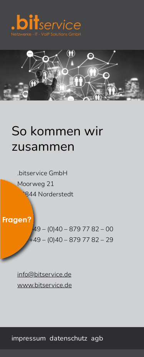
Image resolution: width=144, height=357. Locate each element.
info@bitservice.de (44, 274)
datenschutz (68, 338)
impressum (29, 338)
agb (97, 338)
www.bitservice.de (44, 285)
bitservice (69, 25)
